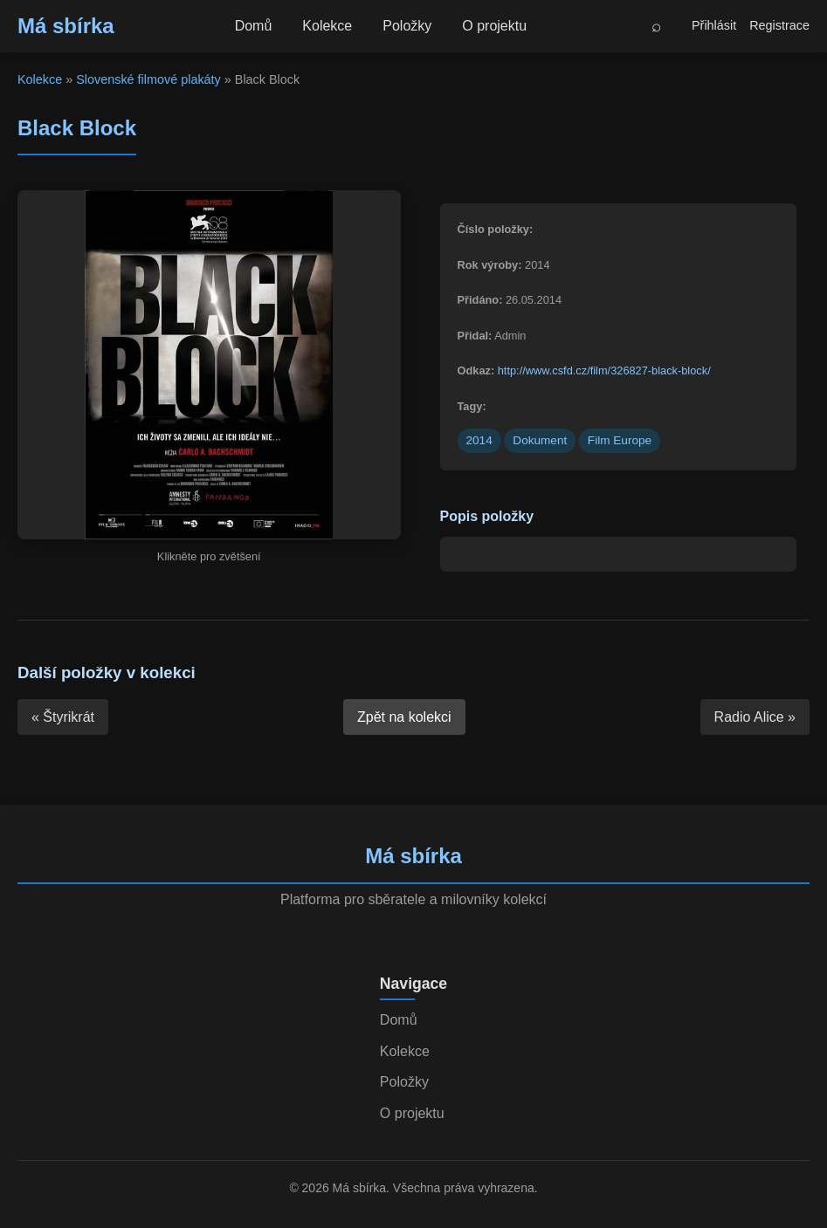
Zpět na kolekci (404, 717)
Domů (253, 25)
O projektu (494, 25)
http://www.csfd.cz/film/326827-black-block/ (604, 370)
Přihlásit (714, 25)
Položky (406, 25)
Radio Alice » (755, 717)
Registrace (779, 25)
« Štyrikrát (62, 717)
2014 (479, 440)
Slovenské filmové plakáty (148, 79)
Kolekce (327, 25)
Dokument (540, 440)
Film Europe (619, 440)
